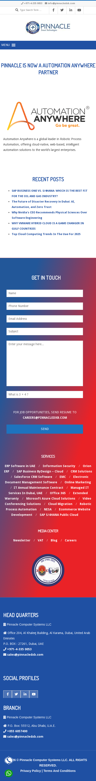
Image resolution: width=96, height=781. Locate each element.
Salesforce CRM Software (33, 477)
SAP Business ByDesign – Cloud (40, 471)
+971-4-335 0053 (33, 3)
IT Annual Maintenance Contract (38, 487)
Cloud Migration (60, 504)
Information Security (59, 466)
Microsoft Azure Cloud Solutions (50, 498)
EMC (63, 477)
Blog (54, 540)
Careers (70, 540)
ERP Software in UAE (20, 466)
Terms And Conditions (60, 771)
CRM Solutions (81, 471)
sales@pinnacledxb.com (25, 654)
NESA (48, 509)
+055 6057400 (17, 731)
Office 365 (58, 493)
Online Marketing (78, 482)
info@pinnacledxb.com (61, 3)
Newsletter (21, 540)
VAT (40, 540)
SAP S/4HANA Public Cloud (59, 514)
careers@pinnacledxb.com (45, 417)
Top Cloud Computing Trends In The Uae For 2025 (46, 234)
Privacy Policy (30, 771)
